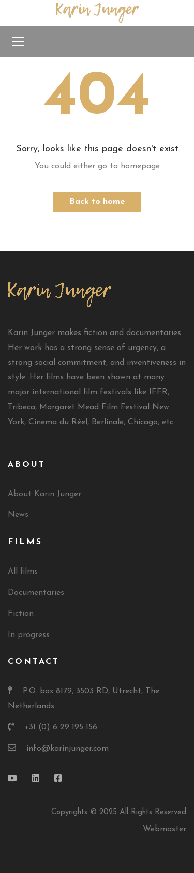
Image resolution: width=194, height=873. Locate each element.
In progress (29, 635)
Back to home (97, 202)
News (18, 515)
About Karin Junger (44, 494)
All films (23, 571)
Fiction (21, 614)
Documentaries (36, 593)
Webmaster (164, 829)
